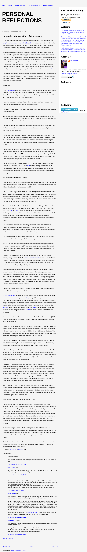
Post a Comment (8, 538)
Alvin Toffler (11, 90)
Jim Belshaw (11, 467)
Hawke (28, 310)
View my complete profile (69, 73)
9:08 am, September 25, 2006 (17, 464)
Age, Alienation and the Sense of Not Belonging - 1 (18, 43)
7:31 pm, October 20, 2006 (16, 490)
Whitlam (5, 307)
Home (3, 5)
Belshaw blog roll (20, 5)
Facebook (66, 112)
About (10, 5)
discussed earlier (10, 295)
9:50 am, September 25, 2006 (17, 475)
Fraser (34, 307)
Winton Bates (12, 493)
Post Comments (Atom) (18, 550)
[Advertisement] (26, 543)
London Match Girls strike (32, 258)
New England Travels (34, 5)
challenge (27, 298)
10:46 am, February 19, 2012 (17, 534)
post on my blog (32, 512)
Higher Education (48, 5)
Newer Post (6, 546)
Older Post (55, 546)
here (11, 210)
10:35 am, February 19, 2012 (17, 517)
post (50, 69)
